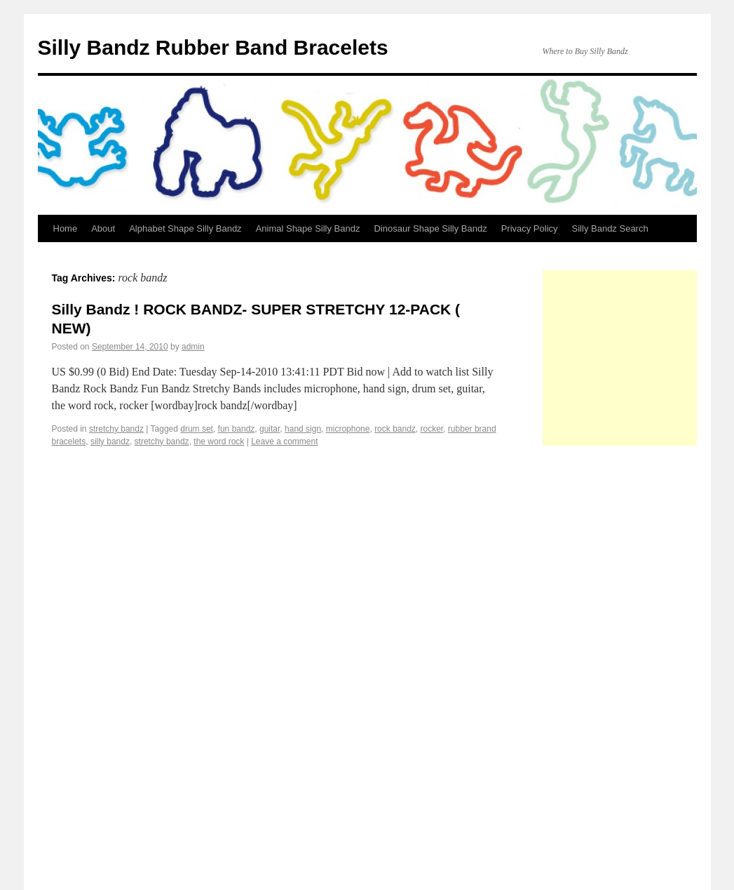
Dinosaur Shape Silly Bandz (430, 228)
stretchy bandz (116, 429)
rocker (432, 429)
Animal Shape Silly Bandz (308, 228)
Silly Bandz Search (610, 228)
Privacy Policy (529, 228)
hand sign (303, 429)
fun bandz (236, 429)
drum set (196, 429)
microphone (348, 429)
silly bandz (110, 441)
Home (65, 228)
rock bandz (395, 429)
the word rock (218, 441)
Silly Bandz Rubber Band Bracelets (213, 47)
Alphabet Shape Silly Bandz (185, 228)
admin (193, 347)
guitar (269, 429)
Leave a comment (284, 441)
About (103, 228)
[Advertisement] (638, 358)
